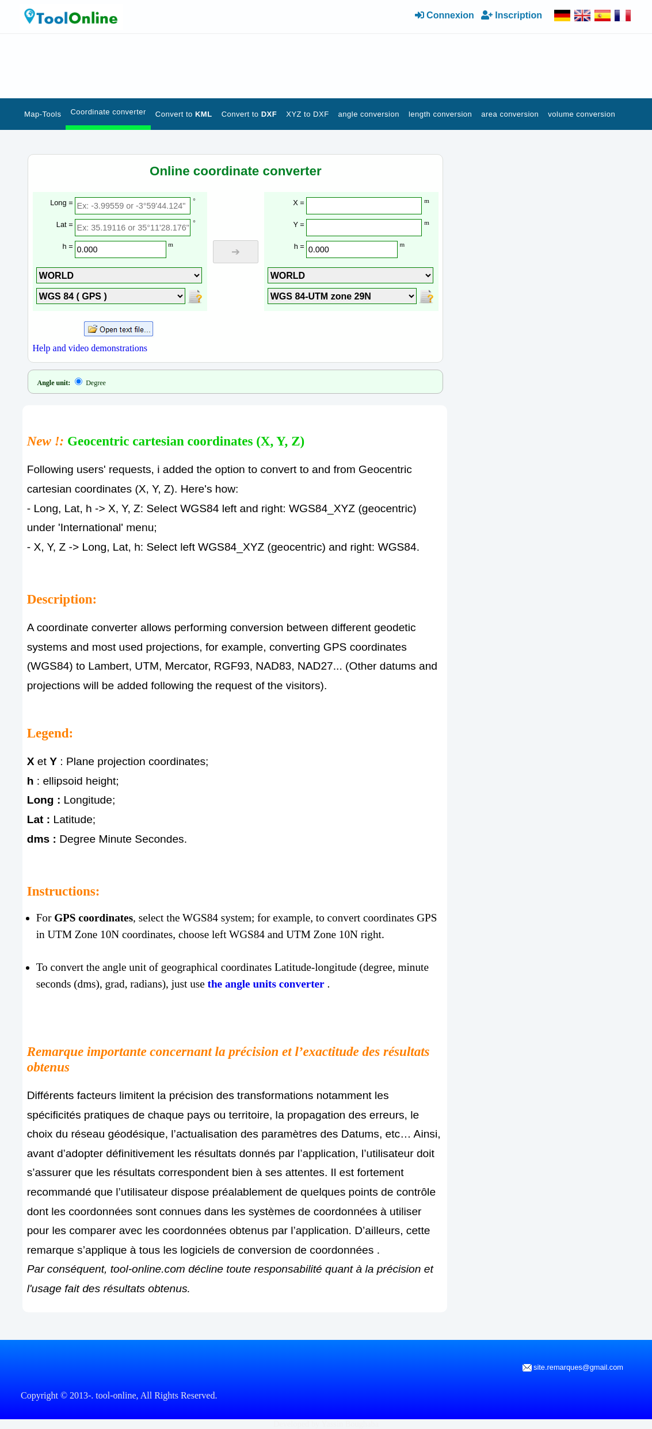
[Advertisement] (269, 63)
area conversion (510, 114)
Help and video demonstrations (90, 348)
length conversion (440, 114)
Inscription (511, 15)
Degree (90, 383)
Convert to (183, 114)
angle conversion (368, 114)
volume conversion (581, 114)
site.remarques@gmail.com (573, 1367)
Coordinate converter (108, 111)
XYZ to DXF (307, 114)
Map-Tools (42, 114)
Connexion (444, 15)
